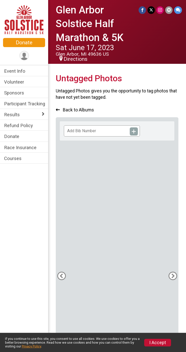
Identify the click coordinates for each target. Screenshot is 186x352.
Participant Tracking (24, 103)
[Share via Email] (169, 10)
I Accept (157, 342)
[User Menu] (24, 55)
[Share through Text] (178, 10)
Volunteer (14, 82)
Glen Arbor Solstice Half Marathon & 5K (89, 24)
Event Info (14, 71)
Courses (13, 158)
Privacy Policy (31, 346)
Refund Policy (18, 125)
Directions (75, 59)
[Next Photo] (173, 276)
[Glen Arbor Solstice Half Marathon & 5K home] (24, 19)
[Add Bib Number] (134, 131)
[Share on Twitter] (151, 10)
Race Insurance (20, 147)
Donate (24, 43)
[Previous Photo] (61, 276)
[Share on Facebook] (142, 10)
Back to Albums (75, 109)
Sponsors (14, 92)
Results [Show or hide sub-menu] (12, 114)
